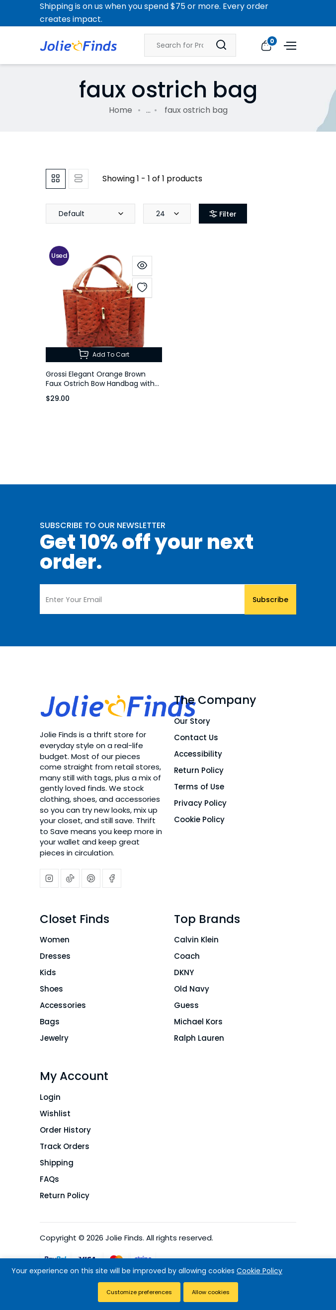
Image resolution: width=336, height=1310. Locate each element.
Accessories (63, 1005)
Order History (65, 1130)
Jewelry (54, 1038)
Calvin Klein (196, 939)
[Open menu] (288, 44)
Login (50, 1097)
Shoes (51, 989)
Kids (48, 972)
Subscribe (270, 599)
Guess (186, 1005)
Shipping (57, 1162)
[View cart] (266, 44)
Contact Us (196, 737)
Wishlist (55, 1113)
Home (120, 110)
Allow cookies (211, 1292)
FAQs (49, 1179)
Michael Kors (198, 1021)
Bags (50, 1021)
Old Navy (191, 989)
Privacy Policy (200, 803)
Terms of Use (199, 786)
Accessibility (198, 754)
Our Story (192, 721)
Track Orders (64, 1146)
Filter (223, 214)
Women (55, 939)
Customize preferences (139, 1292)
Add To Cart (104, 354)
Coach (187, 956)
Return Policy (199, 770)
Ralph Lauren (199, 1038)
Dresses (55, 956)
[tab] (56, 179)
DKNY (184, 972)
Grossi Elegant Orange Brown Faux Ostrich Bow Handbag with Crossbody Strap (100, 383)
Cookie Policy (199, 819)
